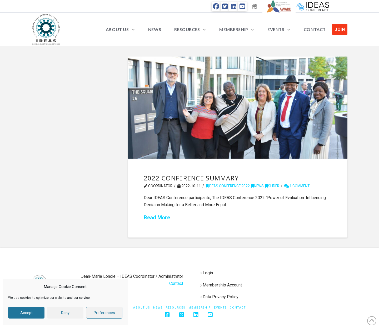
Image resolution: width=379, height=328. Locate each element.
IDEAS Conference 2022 (228, 186)
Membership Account (221, 284)
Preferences (104, 312)
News (257, 186)
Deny (65, 312)
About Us (141, 307)
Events (220, 307)
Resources (175, 307)
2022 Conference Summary (191, 178)
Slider (272, 186)
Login (206, 272)
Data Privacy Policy (219, 296)
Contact (176, 283)
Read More (157, 217)
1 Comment (297, 186)
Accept (26, 312)
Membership (199, 307)
